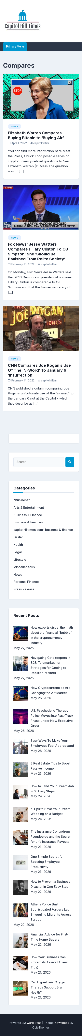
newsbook (62, 1022)
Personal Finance (26, 582)
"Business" (21, 500)
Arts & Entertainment (28, 507)
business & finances (28, 522)
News (14, 126)
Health (18, 545)
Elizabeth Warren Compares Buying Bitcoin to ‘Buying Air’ (36, 135)
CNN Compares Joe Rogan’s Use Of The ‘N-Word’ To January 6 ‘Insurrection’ (39, 370)
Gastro (18, 537)
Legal (17, 552)
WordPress (34, 1022)
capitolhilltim (41, 143)
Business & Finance (27, 515)
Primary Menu (15, 46)
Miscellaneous (24, 567)
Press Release (23, 589)
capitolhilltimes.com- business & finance (43, 530)
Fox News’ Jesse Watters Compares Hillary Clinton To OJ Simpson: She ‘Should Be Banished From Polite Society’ (38, 251)
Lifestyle (19, 559)
